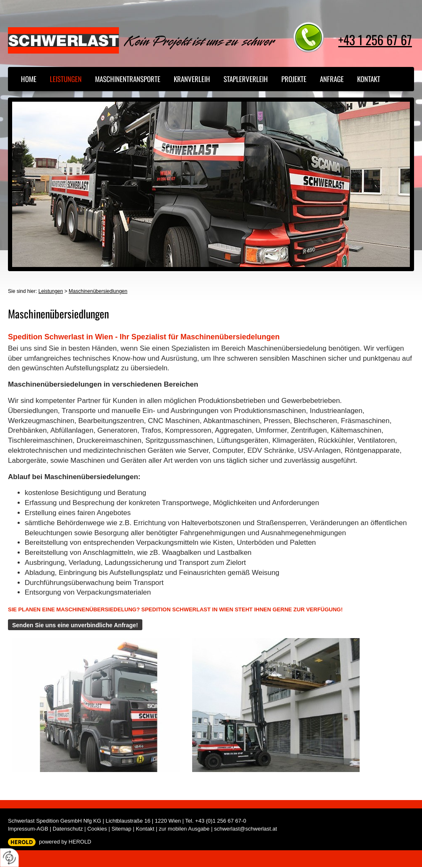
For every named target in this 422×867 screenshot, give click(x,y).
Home (28, 79)
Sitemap (121, 829)
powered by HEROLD (65, 842)
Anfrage (332, 79)
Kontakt (368, 79)
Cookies (97, 829)
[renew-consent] (9, 857)
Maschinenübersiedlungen (98, 291)
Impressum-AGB (28, 829)
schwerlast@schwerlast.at (245, 829)
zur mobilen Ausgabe (184, 829)
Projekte (293, 79)
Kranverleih (192, 79)
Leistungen (66, 79)
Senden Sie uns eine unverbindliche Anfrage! (75, 625)
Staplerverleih (246, 79)
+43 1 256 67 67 (375, 39)
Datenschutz (68, 829)
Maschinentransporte (127, 79)
